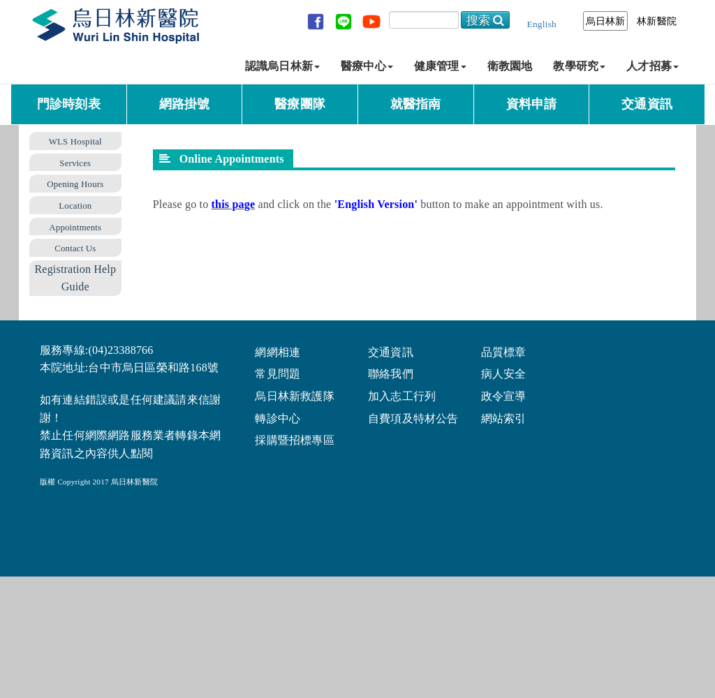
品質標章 (503, 351)
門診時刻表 (69, 104)
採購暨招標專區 (294, 439)
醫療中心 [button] (367, 66)
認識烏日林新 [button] (282, 66)
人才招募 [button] (652, 66)
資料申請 (531, 104)
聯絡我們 (390, 373)
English (541, 24)
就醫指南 (415, 104)
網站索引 (503, 417)
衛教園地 (510, 66)
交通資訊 (646, 104)
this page (234, 204)
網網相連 (277, 351)
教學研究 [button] (579, 66)
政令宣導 (503, 395)
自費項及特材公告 (413, 417)
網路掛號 (184, 104)
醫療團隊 (299, 104)
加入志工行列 (402, 395)
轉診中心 (277, 417)
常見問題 (277, 373)
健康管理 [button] (440, 66)
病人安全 (503, 373)
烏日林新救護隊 (294, 395)
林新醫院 (657, 21)
